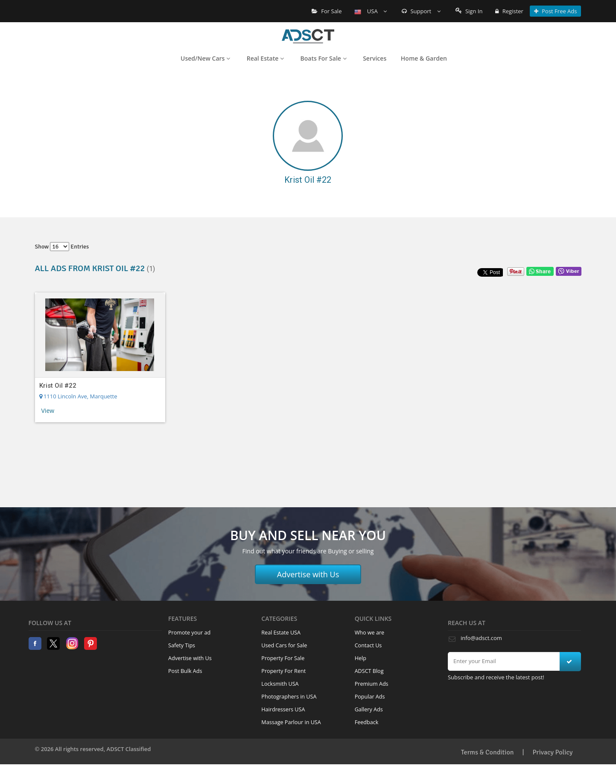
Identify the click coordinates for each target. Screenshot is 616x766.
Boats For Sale (324, 58)
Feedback (367, 722)
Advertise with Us (308, 574)
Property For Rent (283, 671)
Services (374, 58)
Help (360, 658)
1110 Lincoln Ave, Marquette (78, 396)
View (48, 410)
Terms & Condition (487, 752)
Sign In (469, 11)
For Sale (327, 11)
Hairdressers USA (283, 709)
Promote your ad (189, 632)
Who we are (370, 632)
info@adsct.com (481, 638)
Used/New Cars (205, 58)
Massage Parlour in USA (291, 722)
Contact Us (368, 645)
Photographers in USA (288, 696)
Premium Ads (371, 683)
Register (509, 11)
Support (421, 11)
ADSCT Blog (369, 671)
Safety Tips (181, 645)
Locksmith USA (279, 683)
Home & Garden (424, 58)
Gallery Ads (369, 709)
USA (370, 11)
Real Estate (265, 58)
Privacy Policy (553, 752)
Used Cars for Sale (284, 645)
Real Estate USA (281, 632)
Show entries (62, 246)
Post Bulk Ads (185, 671)
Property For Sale (282, 658)
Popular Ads (370, 696)
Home (308, 36)
